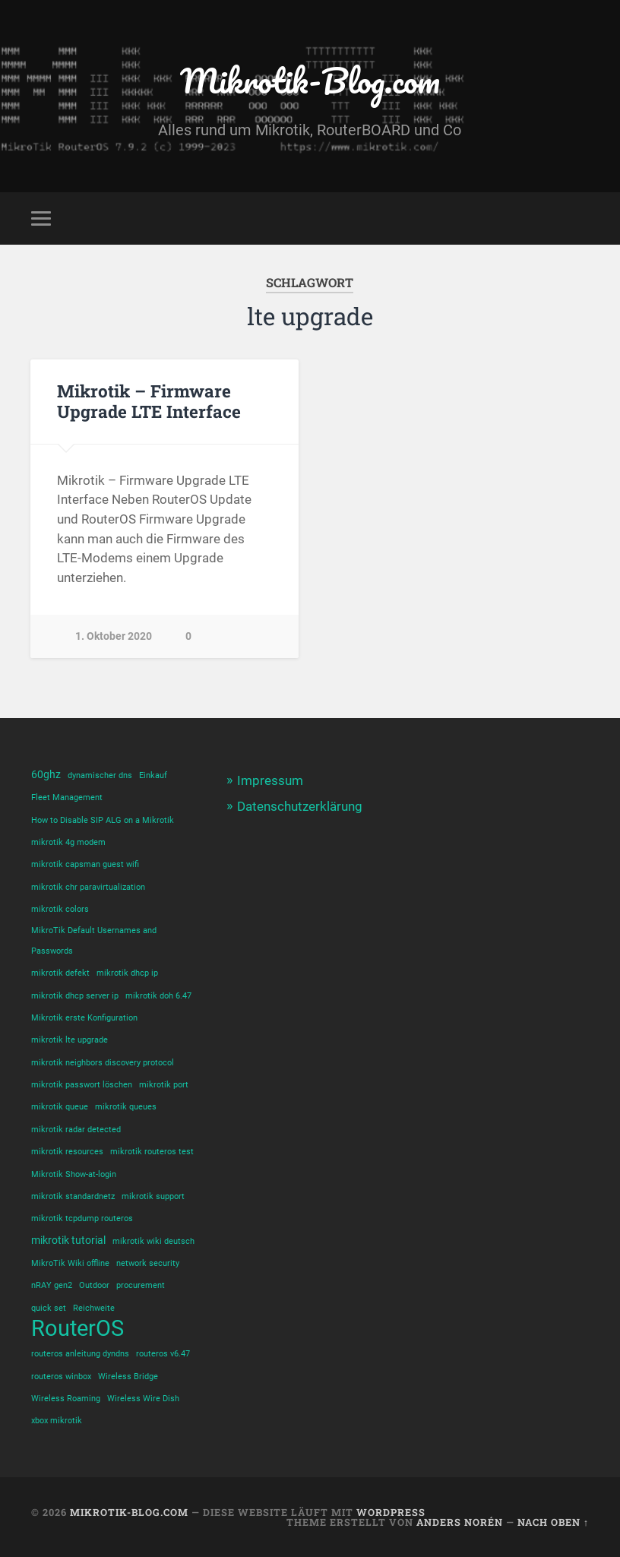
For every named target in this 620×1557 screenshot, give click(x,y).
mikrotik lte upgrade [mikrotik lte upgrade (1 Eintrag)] (69, 1040)
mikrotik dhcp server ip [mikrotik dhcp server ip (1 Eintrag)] (75, 996)
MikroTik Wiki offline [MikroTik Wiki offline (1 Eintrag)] (70, 1263)
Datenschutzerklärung (299, 806)
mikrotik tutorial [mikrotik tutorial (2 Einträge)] (68, 1240)
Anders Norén (459, 1522)
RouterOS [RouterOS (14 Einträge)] (77, 1328)
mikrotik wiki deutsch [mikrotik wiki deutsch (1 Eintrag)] (153, 1241)
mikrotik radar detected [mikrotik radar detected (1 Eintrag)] (76, 1130)
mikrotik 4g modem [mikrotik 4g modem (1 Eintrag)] (68, 842)
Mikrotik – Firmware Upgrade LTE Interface (149, 400)
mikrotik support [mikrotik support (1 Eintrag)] (153, 1196)
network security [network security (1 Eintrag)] (147, 1263)
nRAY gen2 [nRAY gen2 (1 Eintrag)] (51, 1285)
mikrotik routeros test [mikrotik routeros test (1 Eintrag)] (152, 1152)
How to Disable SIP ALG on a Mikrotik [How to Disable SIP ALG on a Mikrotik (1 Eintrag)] (102, 820)
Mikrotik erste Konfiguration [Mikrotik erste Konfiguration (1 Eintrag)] (84, 1018)
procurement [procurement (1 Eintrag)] (140, 1285)
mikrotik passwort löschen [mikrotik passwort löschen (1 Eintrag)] (81, 1085)
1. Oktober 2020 (113, 636)
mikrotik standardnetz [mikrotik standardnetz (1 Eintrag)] (73, 1196)
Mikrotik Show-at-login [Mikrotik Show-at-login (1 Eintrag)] (73, 1174)
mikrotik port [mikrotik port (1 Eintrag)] (163, 1085)
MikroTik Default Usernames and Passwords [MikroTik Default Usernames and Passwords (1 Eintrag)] (94, 941)
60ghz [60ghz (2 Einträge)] (46, 774)
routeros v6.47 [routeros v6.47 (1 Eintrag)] (163, 1354)
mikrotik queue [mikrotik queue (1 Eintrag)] (59, 1107)
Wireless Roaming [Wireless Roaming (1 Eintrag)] (65, 1399)
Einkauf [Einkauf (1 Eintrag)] (153, 775)
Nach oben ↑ (553, 1522)
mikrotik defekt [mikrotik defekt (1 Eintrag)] (60, 973)
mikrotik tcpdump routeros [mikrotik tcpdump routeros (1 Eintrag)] (82, 1218)
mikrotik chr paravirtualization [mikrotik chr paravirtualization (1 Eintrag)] (88, 887)
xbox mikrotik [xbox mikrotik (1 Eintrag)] (56, 1421)
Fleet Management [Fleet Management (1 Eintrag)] (67, 797)
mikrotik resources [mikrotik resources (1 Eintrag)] (67, 1152)
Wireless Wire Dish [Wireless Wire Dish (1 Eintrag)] (143, 1399)
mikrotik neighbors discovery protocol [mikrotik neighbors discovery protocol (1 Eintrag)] (102, 1063)
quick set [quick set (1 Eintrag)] (48, 1308)
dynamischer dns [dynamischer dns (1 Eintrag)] (100, 775)
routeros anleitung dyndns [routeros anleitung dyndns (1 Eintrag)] (80, 1354)
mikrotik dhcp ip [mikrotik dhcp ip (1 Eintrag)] (127, 973)
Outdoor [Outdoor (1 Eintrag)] (94, 1285)
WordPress (390, 1512)
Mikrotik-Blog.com (310, 80)
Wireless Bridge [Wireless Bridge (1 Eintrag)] (128, 1376)
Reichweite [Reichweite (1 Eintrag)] (94, 1308)
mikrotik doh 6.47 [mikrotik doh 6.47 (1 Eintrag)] (158, 996)
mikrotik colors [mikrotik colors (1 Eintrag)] (60, 909)
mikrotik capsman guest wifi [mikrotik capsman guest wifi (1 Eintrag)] (85, 864)
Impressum (270, 780)
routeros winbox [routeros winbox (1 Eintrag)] (61, 1376)
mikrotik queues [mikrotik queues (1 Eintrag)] (126, 1107)
